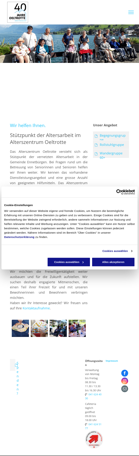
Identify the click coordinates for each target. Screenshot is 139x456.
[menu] (131, 12)
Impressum (112, 360)
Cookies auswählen (115, 250)
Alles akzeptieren (113, 262)
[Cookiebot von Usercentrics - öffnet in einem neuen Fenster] (119, 192)
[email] (124, 389)
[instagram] (124, 381)
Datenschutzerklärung (19, 237)
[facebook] (124, 374)
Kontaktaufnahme (36, 308)
